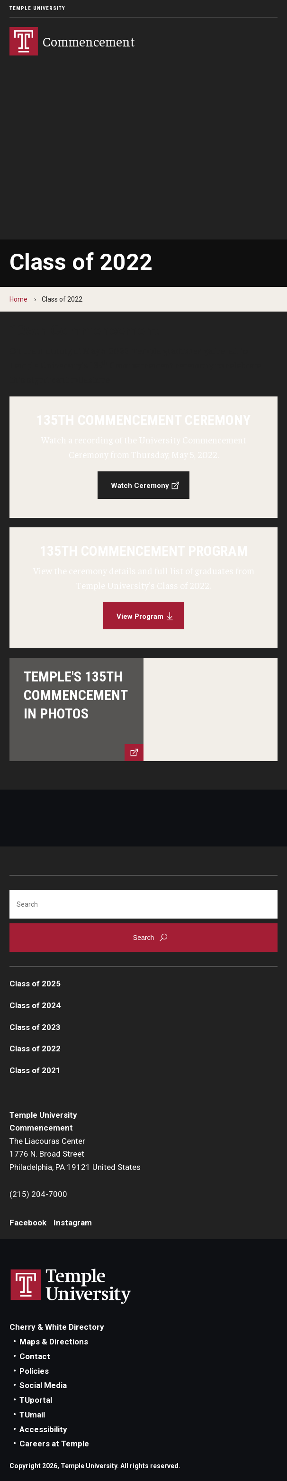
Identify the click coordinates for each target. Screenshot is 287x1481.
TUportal (35, 1400)
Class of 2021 (35, 1070)
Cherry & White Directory (56, 1327)
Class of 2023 (35, 1027)
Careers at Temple (54, 1443)
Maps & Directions (53, 1341)
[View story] (143, 709)
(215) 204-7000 (38, 1194)
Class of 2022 (35, 1048)
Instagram (73, 1222)
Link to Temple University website (71, 1287)
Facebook (27, 1222)
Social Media (43, 1385)
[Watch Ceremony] (143, 457)
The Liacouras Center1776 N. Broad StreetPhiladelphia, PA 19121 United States (75, 1154)
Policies (34, 1371)
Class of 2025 (35, 983)
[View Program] (143, 588)
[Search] (143, 904)
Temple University (37, 8)
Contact (34, 1356)
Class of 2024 (35, 1005)
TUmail (32, 1414)
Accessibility (43, 1429)
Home (18, 299)
